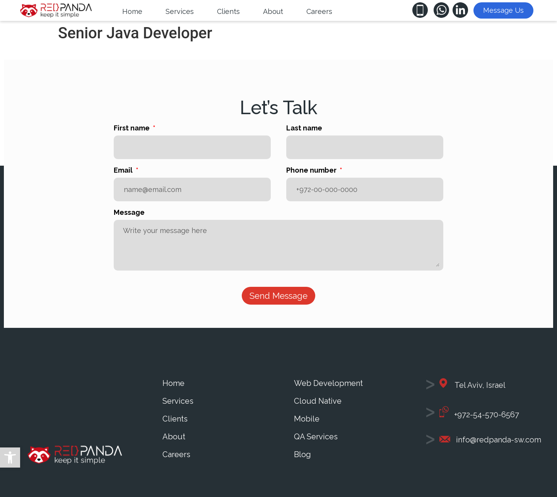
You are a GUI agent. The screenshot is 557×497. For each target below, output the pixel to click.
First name (132, 128)
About (173, 436)
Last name (304, 128)
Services (177, 401)
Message (129, 212)
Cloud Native (318, 401)
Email (124, 170)
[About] (273, 11)
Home (173, 383)
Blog (302, 454)
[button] (10, 457)
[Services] (180, 11)
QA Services (316, 436)
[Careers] (319, 11)
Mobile (307, 418)
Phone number (312, 170)
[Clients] (228, 11)
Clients (175, 418)
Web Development (328, 383)
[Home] (132, 11)
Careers (176, 454)
